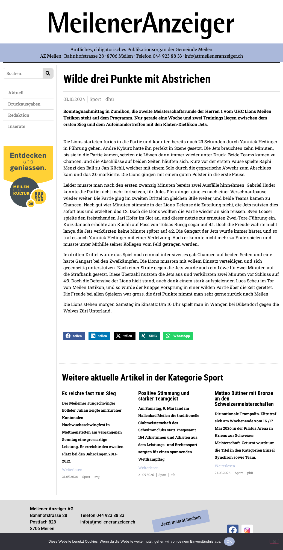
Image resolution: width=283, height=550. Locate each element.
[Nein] (274, 541)
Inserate (18, 126)
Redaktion (20, 115)
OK (229, 541)
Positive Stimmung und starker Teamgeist (163, 398)
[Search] (48, 73)
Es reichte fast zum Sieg (89, 396)
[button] (74, 338)
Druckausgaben (24, 104)
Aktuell (17, 92)
